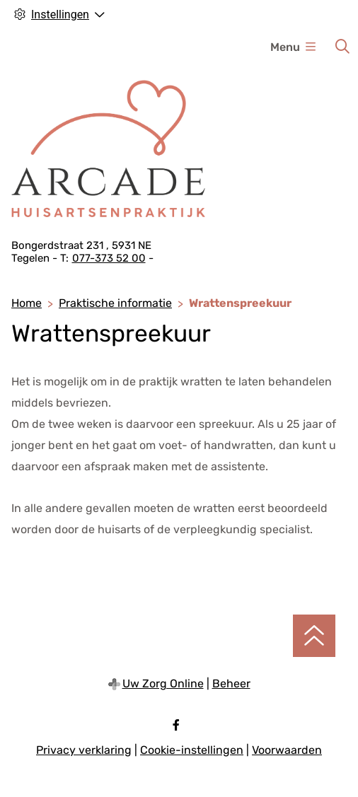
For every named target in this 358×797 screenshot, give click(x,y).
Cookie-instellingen (191, 750)
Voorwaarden (287, 750)
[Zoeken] (342, 46)
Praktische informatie (115, 303)
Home (26, 303)
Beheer (231, 683)
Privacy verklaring (84, 750)
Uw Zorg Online (163, 683)
